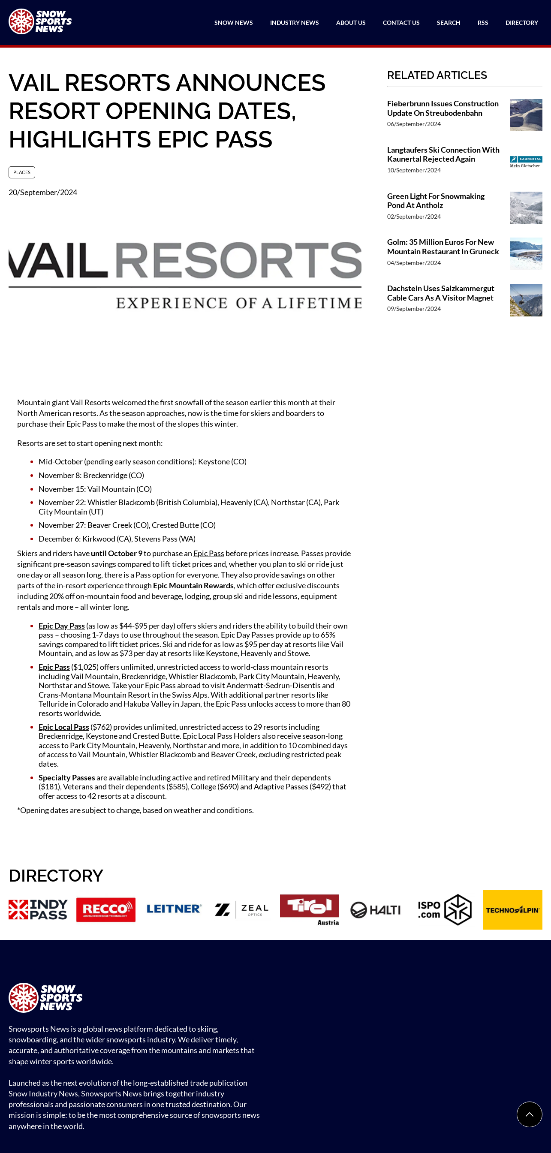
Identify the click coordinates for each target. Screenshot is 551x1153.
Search (449, 22)
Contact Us (401, 22)
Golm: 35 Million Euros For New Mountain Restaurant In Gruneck (443, 247)
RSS (483, 22)
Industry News (294, 22)
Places (21, 172)
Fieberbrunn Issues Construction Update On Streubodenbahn (443, 108)
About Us (351, 22)
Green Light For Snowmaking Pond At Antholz (436, 201)
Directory (522, 22)
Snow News (233, 22)
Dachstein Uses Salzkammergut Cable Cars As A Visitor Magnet (440, 293)
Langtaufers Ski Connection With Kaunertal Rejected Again (443, 154)
